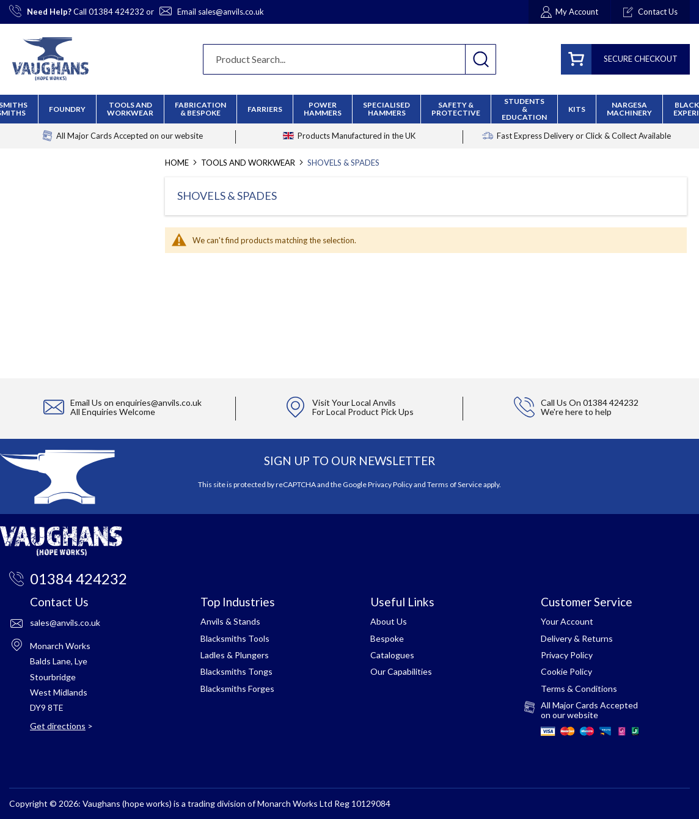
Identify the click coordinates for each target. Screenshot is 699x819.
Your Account (567, 621)
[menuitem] (200, 109)
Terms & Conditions (579, 688)
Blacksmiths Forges (237, 688)
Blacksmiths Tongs (236, 671)
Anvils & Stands (230, 621)
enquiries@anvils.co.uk (158, 402)
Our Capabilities (401, 671)
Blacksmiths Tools (234, 638)
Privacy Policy (390, 484)
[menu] (349, 109)
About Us (388, 621)
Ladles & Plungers (234, 655)
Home (178, 162)
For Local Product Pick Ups (363, 411)
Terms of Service (454, 484)
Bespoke (387, 638)
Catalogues (392, 655)
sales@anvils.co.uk (231, 12)
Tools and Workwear (249, 162)
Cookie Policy (566, 671)
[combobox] (349, 59)
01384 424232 (116, 12)
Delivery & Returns (577, 638)
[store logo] (50, 59)
